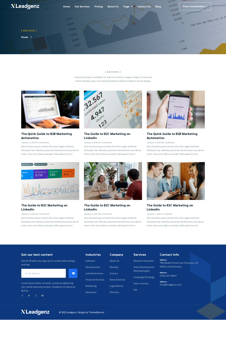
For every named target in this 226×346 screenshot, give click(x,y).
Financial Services (95, 279)
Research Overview (144, 260)
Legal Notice (116, 285)
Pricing (98, 6)
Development (93, 267)
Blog (158, 6)
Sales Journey (141, 283)
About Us (113, 6)
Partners (114, 292)
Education (91, 292)
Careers (114, 273)
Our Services (82, 6)
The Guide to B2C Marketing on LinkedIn (107, 168)
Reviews (114, 267)
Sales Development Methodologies (144, 268)
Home (66, 6)
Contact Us (144, 6)
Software (90, 260)
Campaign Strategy (144, 277)
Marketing (91, 285)
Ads (135, 289)
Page (127, 6)
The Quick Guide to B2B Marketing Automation (46, 168)
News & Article (117, 279)
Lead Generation (94, 273)
